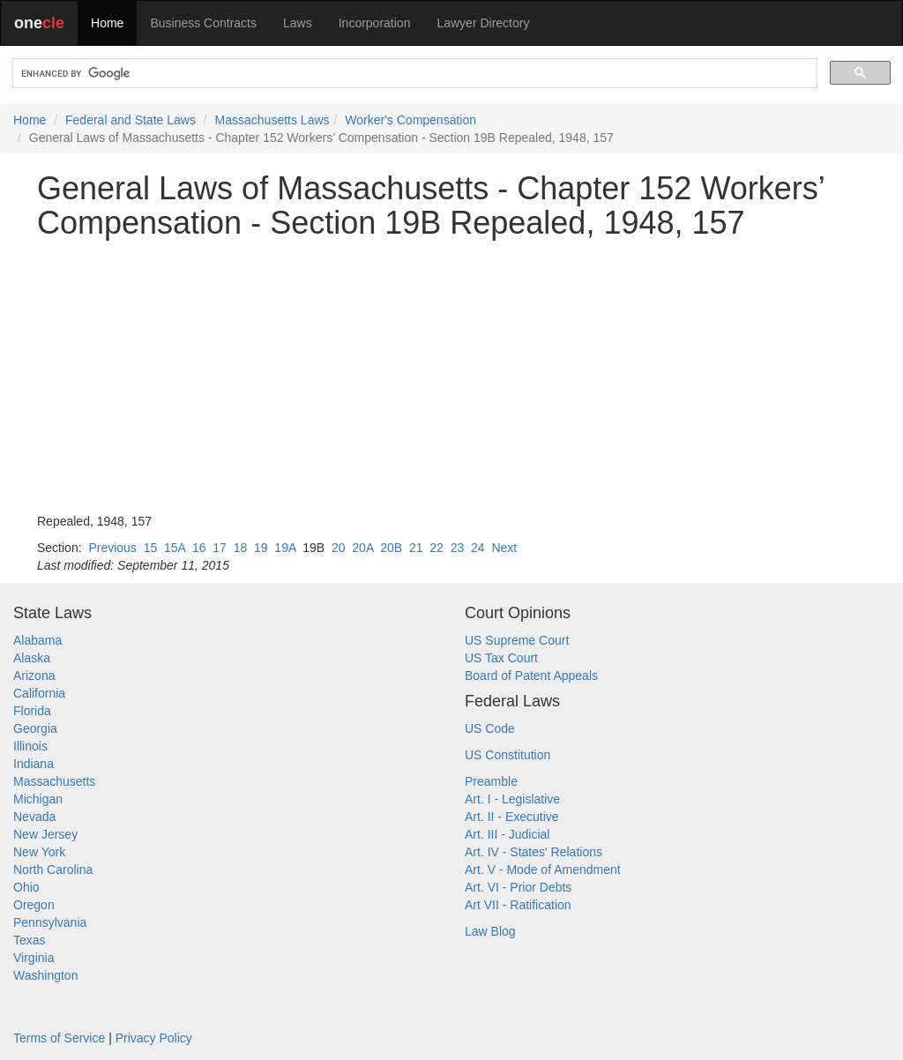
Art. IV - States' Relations (533, 852)
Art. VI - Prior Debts (518, 887)
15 (151, 548)
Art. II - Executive (512, 817)
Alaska (31, 658)
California (39, 693)
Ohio (26, 887)
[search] (413, 73)
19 (261, 548)
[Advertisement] (451, 376)
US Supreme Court (517, 640)
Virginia (33, 958)
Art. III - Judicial (507, 834)
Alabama (37, 640)
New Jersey (45, 834)
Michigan (38, 799)
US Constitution (507, 755)
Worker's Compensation (410, 120)
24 (478, 548)
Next (504, 548)
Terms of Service (59, 1038)
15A (174, 548)
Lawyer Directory (483, 23)
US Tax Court (501, 658)
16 (199, 548)
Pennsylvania (49, 922)
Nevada (34, 817)
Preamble (491, 781)
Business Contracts (203, 23)
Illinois (30, 746)
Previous (112, 548)
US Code (490, 728)
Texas (29, 940)
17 (220, 548)
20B (391, 548)
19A (284, 548)
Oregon (34, 905)
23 (458, 548)
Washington (45, 975)
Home (107, 23)
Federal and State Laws (130, 120)
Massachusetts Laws (272, 120)
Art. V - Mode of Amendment (543, 869)
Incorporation (375, 23)
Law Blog (490, 931)
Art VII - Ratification (518, 905)
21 (416, 548)
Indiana (33, 764)
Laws (297, 23)
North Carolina (53, 869)
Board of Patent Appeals (531, 675)
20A (362, 548)
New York (39, 852)
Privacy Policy (154, 1038)
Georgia (35, 728)
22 (436, 548)
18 (241, 548)
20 (339, 548)
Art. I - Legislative (512, 799)
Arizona (34, 675)
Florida (32, 711)
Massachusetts (54, 781)
